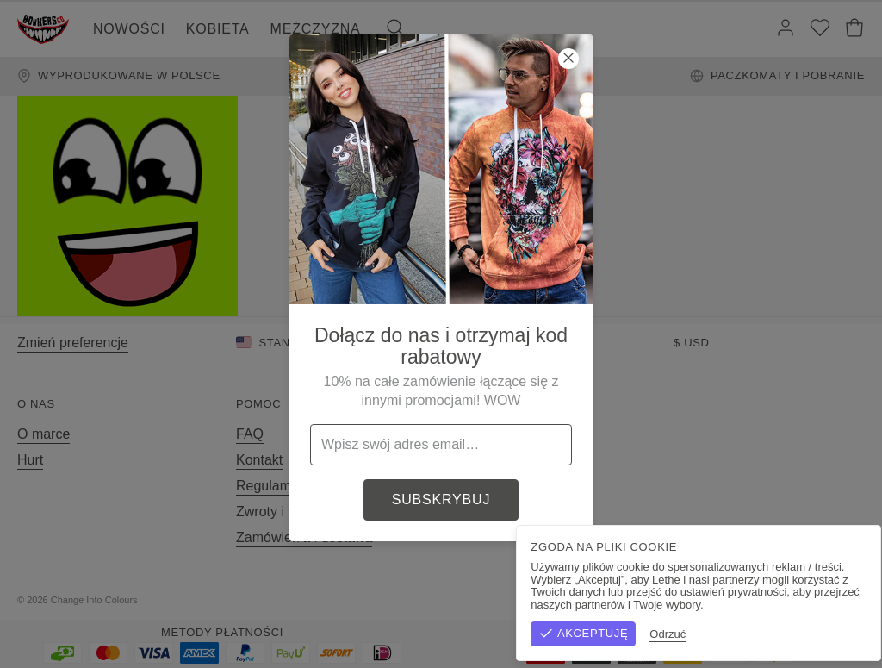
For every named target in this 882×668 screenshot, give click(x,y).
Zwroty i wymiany (289, 511)
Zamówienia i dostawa (304, 537)
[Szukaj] (395, 29)
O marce (43, 434)
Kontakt (259, 460)
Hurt (30, 460)
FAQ (250, 434)
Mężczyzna (315, 29)
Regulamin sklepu (676, 600)
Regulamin (268, 485)
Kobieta (218, 29)
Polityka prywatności (801, 600)
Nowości (129, 29)
